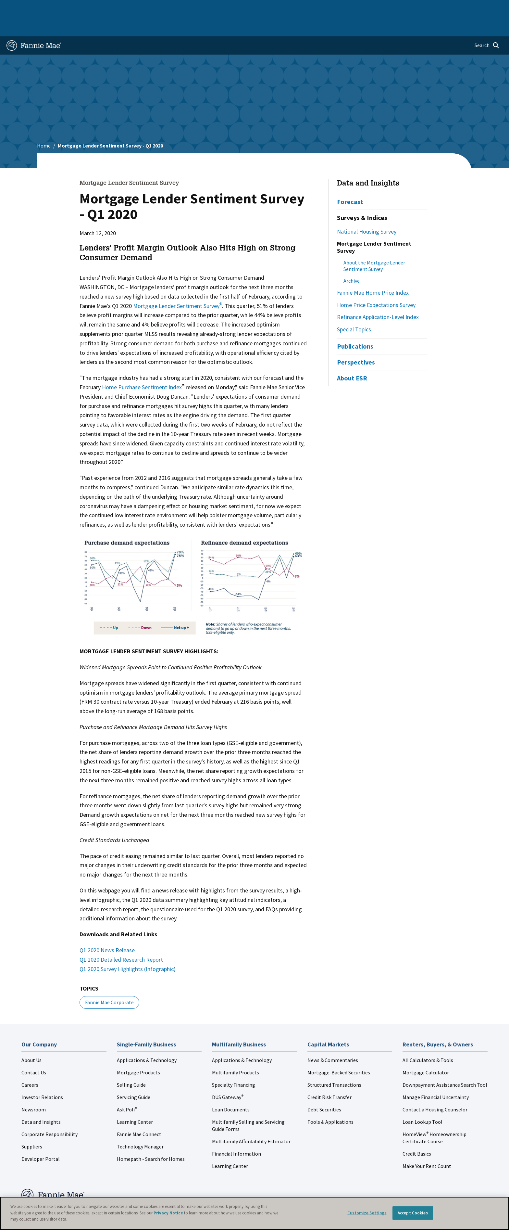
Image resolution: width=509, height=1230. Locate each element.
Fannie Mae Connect (139, 1113)
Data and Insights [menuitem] (388, 8)
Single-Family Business (57, 8)
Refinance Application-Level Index (378, 296)
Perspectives (356, 341)
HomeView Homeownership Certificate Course (434, 1117)
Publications (355, 325)
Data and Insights (368, 163)
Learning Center (135, 1101)
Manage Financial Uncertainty (436, 1076)
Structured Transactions (334, 1064)
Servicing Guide (133, 1076)
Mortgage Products (138, 1051)
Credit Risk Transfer (329, 1076)
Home (17, 8)
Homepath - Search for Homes (151, 1138)
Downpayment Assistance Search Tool (445, 1064)
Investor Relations (42, 1076)
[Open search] (487, 24)
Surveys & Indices (362, 197)
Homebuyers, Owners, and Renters (226, 8)
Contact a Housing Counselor (435, 1088)
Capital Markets (162, 8)
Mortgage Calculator (426, 1051)
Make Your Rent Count (427, 1145)
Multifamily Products (235, 1051)
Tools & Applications (330, 1101)
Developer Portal (40, 1138)
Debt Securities (324, 1088)
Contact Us (33, 1051)
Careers (29, 1064)
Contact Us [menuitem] (485, 8)
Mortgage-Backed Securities (338, 1051)
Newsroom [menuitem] (428, 8)
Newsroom (33, 1088)
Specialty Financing (233, 1064)
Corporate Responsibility (49, 1113)
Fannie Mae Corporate (109, 981)
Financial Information (236, 1133)
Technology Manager (140, 1125)
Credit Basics (417, 1133)
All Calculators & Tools (428, 1039)
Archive (351, 260)
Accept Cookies (413, 1213)
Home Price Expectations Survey (376, 284)
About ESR (352, 357)
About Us (31, 1039)
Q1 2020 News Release (107, 929)
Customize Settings (366, 1213)
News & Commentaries (332, 1039)
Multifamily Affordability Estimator (251, 1120)
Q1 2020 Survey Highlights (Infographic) (129, 948)
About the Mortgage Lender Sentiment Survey (374, 244)
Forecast (350, 181)
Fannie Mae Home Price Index (373, 271)
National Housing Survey (366, 210)
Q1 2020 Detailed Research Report (123, 938)
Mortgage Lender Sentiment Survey (177, 285)
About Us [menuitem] (351, 8)
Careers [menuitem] (456, 8)
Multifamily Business (114, 8)
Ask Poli (127, 1088)
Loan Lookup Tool (422, 1101)
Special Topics (354, 308)
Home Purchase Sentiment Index (142, 366)
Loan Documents (231, 1088)
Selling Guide (131, 1064)
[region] (254, 1213)
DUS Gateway (227, 1076)
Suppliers (31, 1125)
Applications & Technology (147, 1039)
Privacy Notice (169, 1213)
